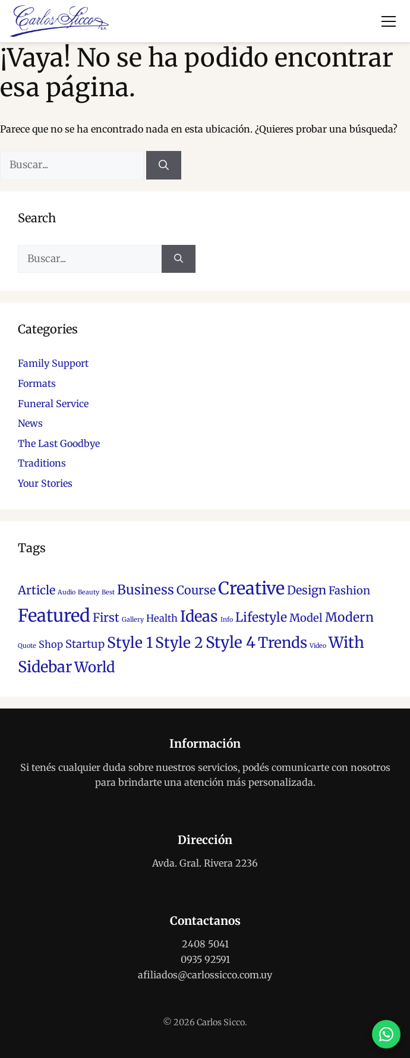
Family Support (53, 363)
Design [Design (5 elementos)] (306, 590)
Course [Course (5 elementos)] (196, 590)
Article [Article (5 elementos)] (36, 590)
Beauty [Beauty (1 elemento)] (88, 592)
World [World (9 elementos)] (94, 667)
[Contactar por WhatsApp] (386, 1034)
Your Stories (45, 483)
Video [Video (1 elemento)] (318, 646)
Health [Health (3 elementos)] (162, 618)
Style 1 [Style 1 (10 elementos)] (130, 643)
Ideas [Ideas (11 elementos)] (199, 616)
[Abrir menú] (388, 21)
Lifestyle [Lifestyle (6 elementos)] (261, 617)
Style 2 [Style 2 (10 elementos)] (179, 643)
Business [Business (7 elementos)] (145, 589)
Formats (37, 383)
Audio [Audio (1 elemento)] (66, 592)
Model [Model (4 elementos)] (306, 618)
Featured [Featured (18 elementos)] (54, 615)
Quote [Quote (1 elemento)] (27, 646)
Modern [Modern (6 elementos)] (349, 617)
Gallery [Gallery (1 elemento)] (133, 620)
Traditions (42, 463)
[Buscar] (163, 165)
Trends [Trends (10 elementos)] (282, 643)
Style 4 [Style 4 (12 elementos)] (231, 642)
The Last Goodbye (59, 443)
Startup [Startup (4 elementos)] (85, 644)
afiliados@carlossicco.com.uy (205, 975)
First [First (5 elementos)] (106, 617)
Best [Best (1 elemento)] (108, 592)
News (30, 423)
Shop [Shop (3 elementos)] (51, 644)
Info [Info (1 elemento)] (226, 620)
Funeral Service (53, 404)
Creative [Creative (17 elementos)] (251, 588)
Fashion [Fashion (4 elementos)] (349, 590)
